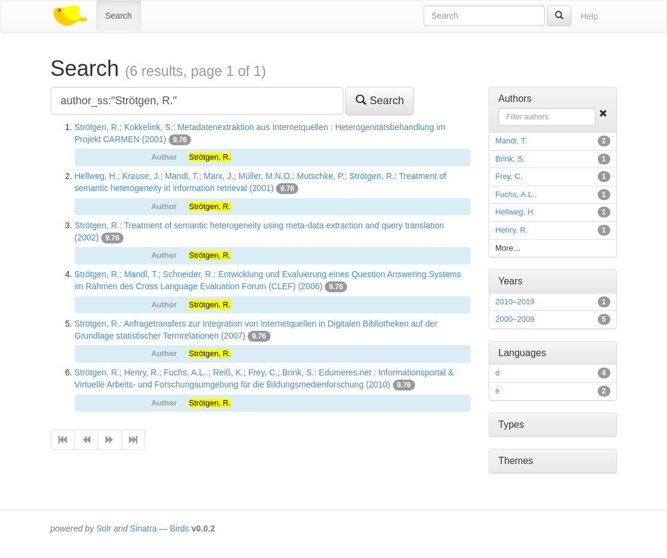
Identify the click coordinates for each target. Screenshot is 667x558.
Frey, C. (508, 176)
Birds (179, 528)
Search (118, 15)
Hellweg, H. (515, 211)
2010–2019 (514, 301)
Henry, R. (511, 229)
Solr (103, 528)
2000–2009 (514, 319)
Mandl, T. (511, 140)
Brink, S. (510, 158)
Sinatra (143, 528)
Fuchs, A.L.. (516, 194)
